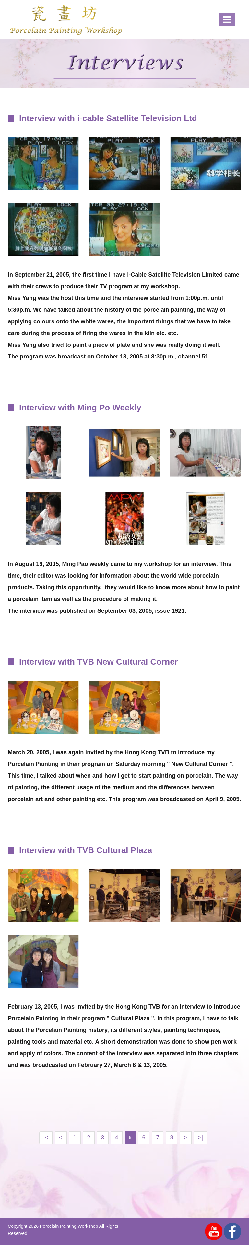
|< (45, 1137)
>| (200, 1137)
